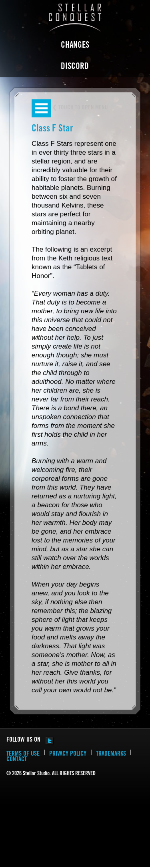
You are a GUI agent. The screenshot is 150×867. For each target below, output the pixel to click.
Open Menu (41, 108)
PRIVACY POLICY (67, 754)
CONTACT (16, 759)
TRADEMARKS (111, 754)
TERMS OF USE (23, 754)
